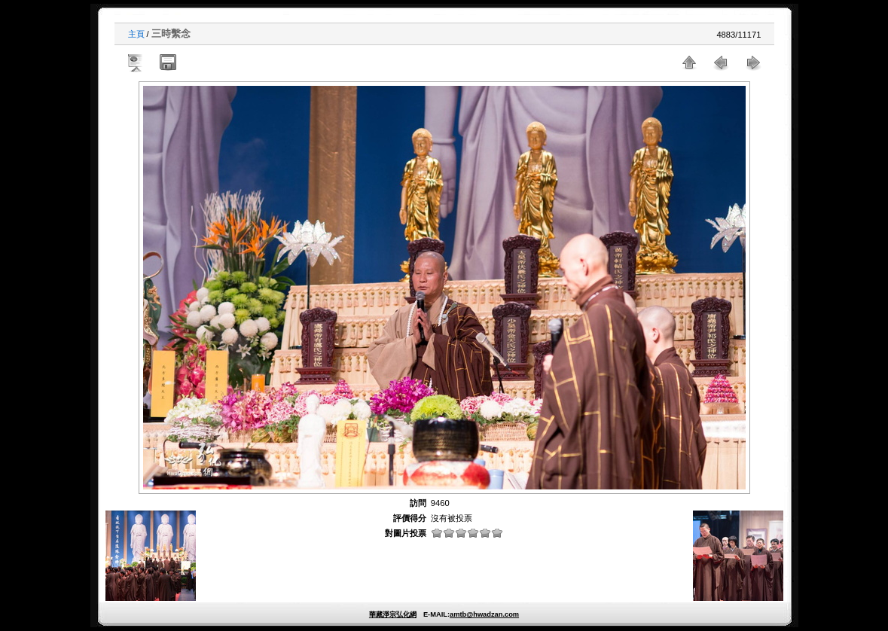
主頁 (136, 33)
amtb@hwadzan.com (484, 614)
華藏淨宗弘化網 (393, 614)
